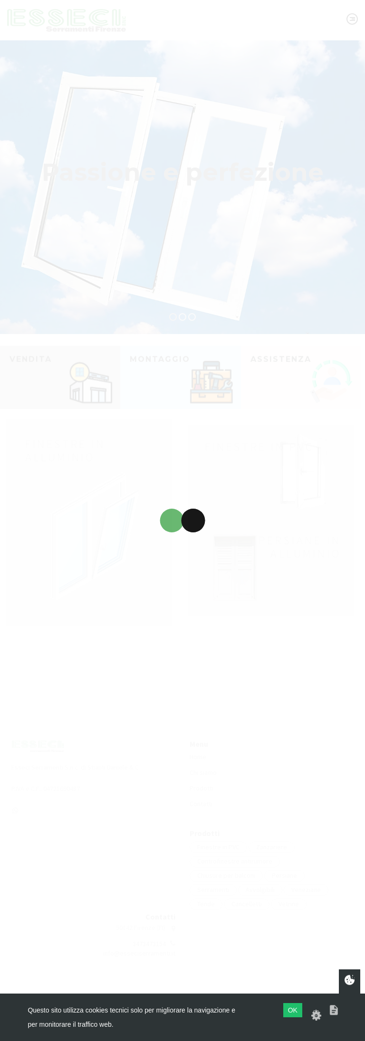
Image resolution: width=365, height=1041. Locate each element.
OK (293, 1010)
